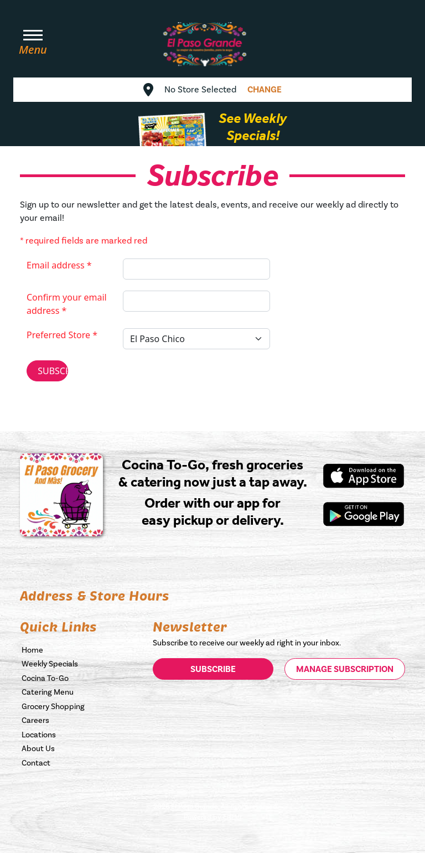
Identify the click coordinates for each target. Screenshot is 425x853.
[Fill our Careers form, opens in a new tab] (79, 720)
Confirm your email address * (67, 304)
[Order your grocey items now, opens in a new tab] (79, 706)
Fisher (232, 817)
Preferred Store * (62, 335)
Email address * (59, 265)
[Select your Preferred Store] (196, 338)
